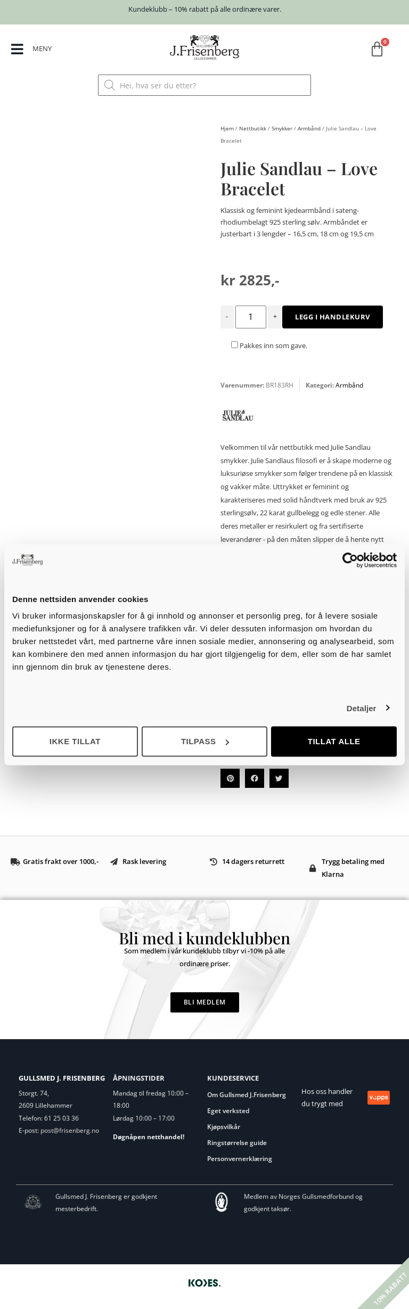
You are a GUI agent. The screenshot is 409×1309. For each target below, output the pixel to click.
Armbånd (309, 128)
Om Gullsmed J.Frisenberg (246, 1094)
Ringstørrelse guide (237, 1142)
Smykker (282, 128)
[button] (230, 778)
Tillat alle (334, 741)
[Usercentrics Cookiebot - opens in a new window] (350, 560)
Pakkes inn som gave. (269, 345)
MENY (42, 48)
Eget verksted (228, 1110)
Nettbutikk (252, 128)
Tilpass (205, 741)
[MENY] (18, 50)
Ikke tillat (75, 741)
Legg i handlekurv (332, 317)
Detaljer (362, 707)
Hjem (227, 128)
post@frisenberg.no (69, 1130)
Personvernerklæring (239, 1158)
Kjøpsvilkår (223, 1126)
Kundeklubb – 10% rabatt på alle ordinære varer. (204, 9)
